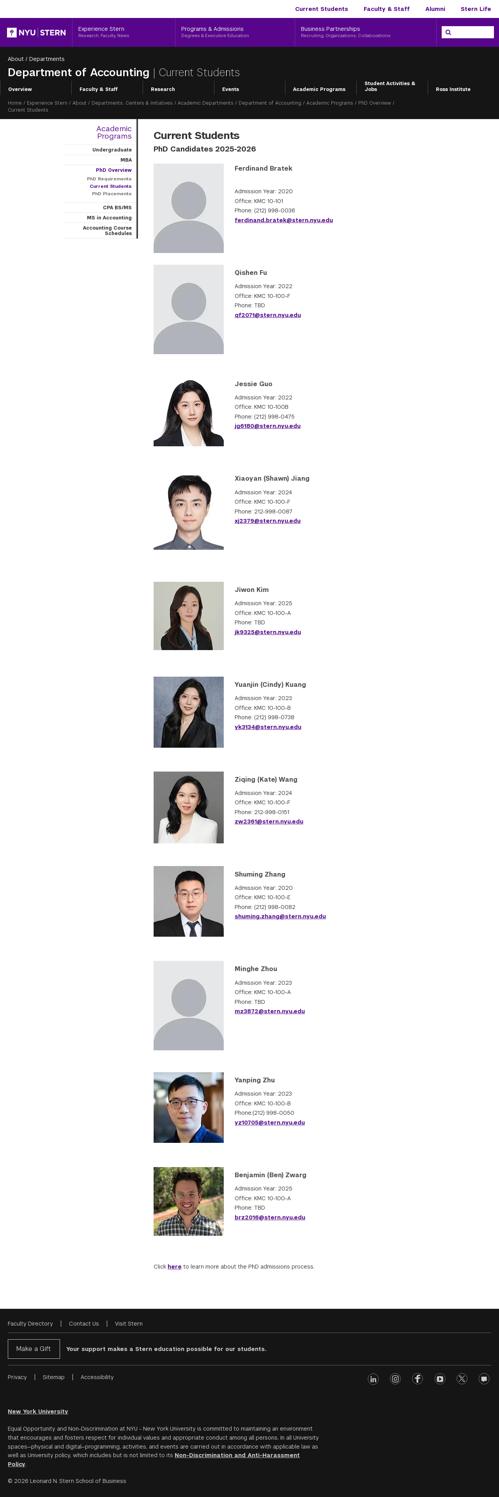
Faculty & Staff (387, 8)
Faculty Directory (30, 1323)
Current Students (321, 8)
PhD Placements (112, 193)
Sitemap (54, 1377)
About (16, 58)
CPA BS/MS (117, 208)
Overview (20, 89)
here (175, 1266)
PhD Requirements (109, 179)
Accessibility (97, 1377)
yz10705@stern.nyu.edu (270, 1122)
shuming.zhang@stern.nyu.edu (280, 916)
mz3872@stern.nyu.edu (270, 1011)
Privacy (17, 1377)
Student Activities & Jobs (390, 87)
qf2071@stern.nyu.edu (268, 315)
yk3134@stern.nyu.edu (268, 727)
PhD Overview (374, 103)
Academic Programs (319, 89)
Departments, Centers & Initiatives (132, 103)
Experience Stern (47, 103)
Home (15, 103)
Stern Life (476, 8)
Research (163, 89)
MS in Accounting (109, 218)
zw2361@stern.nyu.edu (269, 821)
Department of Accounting (80, 72)
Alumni (435, 8)
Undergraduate (112, 150)
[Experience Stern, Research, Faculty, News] (124, 32)
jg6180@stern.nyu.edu (268, 425)
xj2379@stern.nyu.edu (268, 520)
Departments (47, 58)
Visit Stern (129, 1323)
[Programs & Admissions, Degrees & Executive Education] (235, 32)
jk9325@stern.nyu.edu (268, 632)
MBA (126, 160)
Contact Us (84, 1323)
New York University (38, 1411)
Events (230, 89)
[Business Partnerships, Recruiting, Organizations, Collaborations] (365, 32)
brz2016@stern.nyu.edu (270, 1217)
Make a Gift (33, 1349)
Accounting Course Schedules (107, 231)
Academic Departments (206, 103)
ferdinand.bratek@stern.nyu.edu (284, 220)
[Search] (448, 32)
